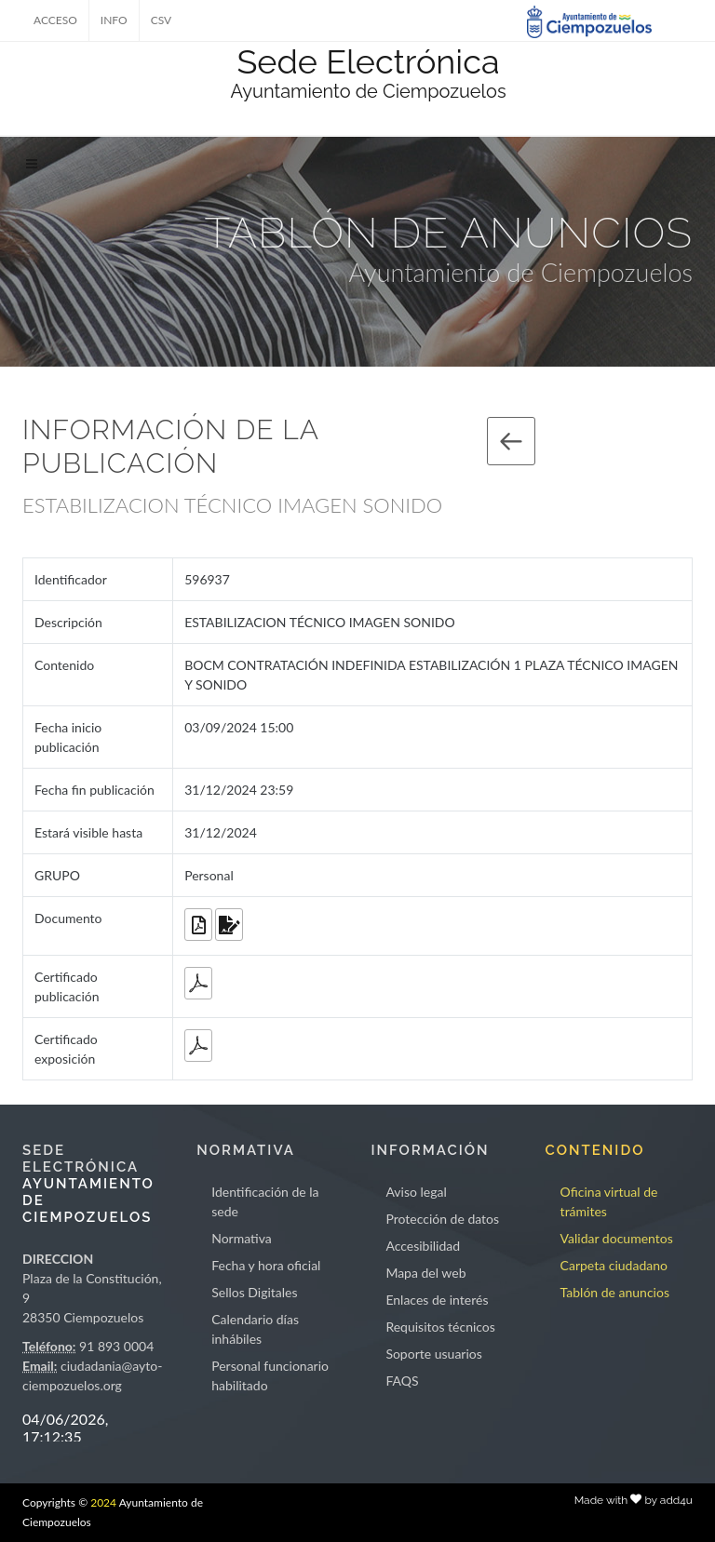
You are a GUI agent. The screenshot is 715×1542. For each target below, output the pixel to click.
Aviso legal (415, 1192)
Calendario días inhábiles (255, 1329)
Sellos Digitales (254, 1292)
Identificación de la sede (264, 1201)
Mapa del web (425, 1273)
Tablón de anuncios (614, 1292)
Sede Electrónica (367, 61)
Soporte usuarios (433, 1353)
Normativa (241, 1238)
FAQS (401, 1380)
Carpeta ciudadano (614, 1265)
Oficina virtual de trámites (609, 1201)
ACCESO (55, 20)
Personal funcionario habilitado (270, 1375)
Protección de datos (442, 1219)
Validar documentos (616, 1238)
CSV (161, 20)
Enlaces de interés (436, 1299)
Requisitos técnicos (440, 1326)
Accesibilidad (422, 1246)
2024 (103, 1502)
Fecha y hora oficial (265, 1265)
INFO (114, 20)
